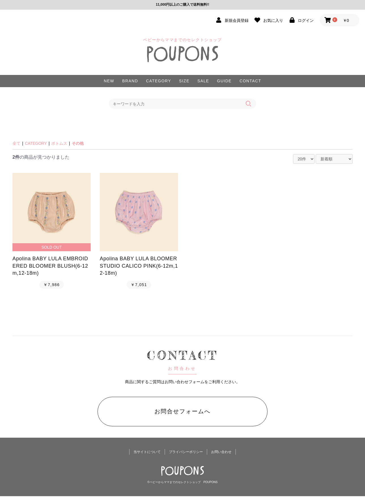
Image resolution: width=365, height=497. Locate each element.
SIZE (184, 81)
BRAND (130, 81)
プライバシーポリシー (186, 453)
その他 (78, 143)
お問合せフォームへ (182, 411)
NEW (109, 81)
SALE (203, 81)
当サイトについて (147, 453)
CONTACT (250, 81)
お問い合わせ (221, 453)
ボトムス (59, 143)
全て (16, 143)
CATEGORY (158, 81)
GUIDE (224, 81)
